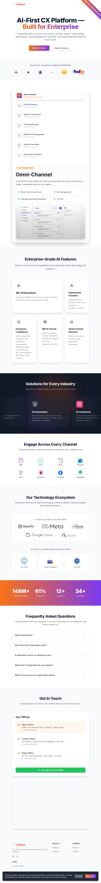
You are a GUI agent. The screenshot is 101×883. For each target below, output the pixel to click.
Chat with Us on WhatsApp (50, 770)
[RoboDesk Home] (18, 4)
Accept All (90, 876)
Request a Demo (39, 48)
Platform (55, 848)
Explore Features (62, 48)
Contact (75, 851)
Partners (75, 848)
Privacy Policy (18, 866)
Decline (79, 876)
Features (55, 851)
